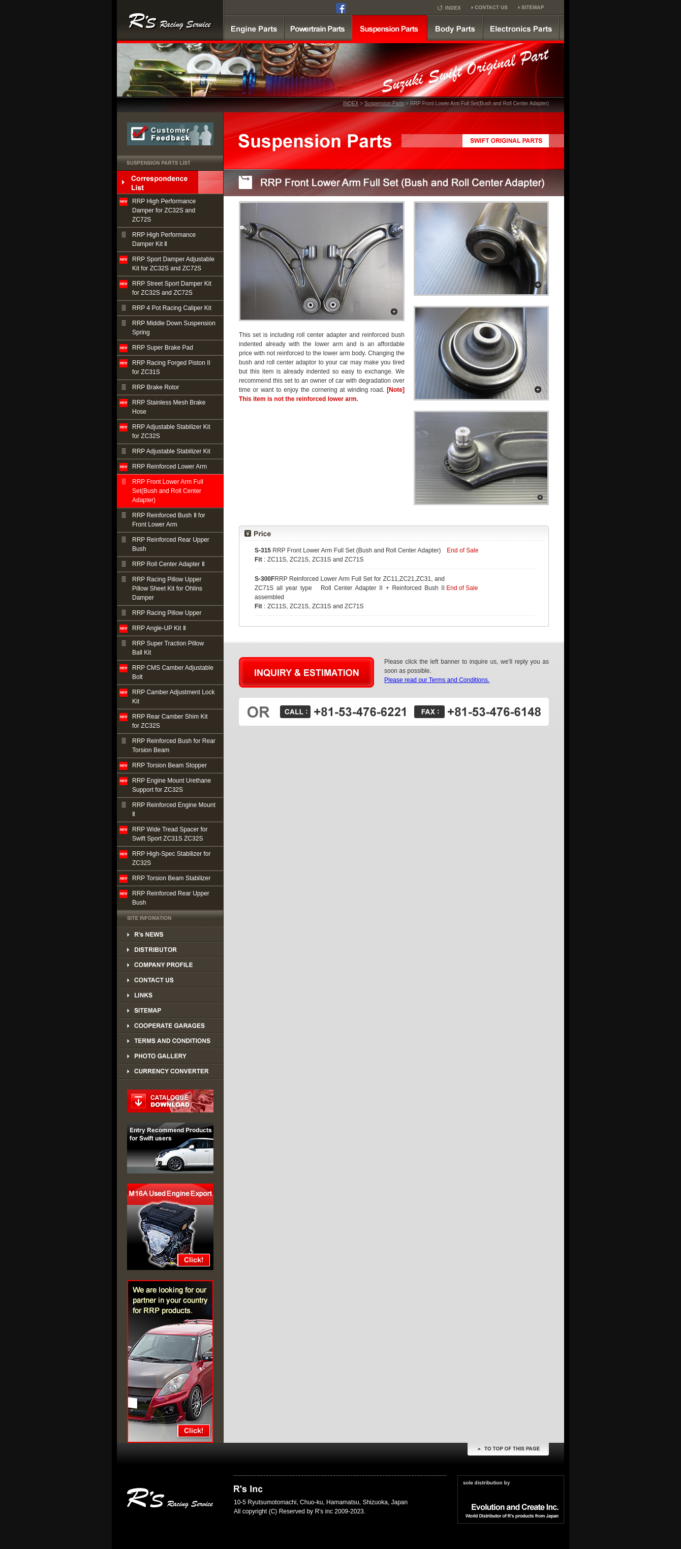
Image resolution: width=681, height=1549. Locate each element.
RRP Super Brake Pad (162, 347)
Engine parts (254, 28)
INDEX (351, 103)
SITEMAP (170, 1010)
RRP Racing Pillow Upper (167, 612)
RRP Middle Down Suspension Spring (173, 328)
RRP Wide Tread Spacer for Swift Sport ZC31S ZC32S (170, 834)
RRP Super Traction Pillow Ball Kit (168, 648)
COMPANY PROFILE (170, 964)
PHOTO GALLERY (170, 1056)
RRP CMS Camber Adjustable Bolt (172, 672)
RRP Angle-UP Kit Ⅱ (159, 628)
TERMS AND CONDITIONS (170, 1040)
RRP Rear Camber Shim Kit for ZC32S (170, 721)
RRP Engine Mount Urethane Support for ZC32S (171, 785)
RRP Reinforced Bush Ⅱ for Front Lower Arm (168, 520)
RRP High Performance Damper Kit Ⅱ (164, 239)
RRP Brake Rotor (155, 387)
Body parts (455, 28)
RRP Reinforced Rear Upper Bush (170, 544)
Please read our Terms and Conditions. (436, 680)
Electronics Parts (521, 28)
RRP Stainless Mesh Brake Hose (169, 407)
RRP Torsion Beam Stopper (169, 765)
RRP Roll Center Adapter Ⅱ (168, 564)
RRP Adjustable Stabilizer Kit (171, 451)
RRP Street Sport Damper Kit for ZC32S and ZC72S (171, 288)
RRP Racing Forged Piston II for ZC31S (171, 367)
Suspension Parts (384, 103)
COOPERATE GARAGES (170, 1025)
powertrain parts (318, 28)
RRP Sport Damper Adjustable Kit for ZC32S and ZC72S (173, 264)
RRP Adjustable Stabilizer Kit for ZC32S (171, 431)
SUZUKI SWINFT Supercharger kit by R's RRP (170, 20)
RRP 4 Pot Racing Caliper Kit (171, 308)
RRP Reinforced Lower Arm (169, 466)
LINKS (170, 995)
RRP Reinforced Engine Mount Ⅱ (173, 809)
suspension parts (389, 28)
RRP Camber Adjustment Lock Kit (173, 697)
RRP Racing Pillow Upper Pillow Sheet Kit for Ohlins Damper (167, 588)
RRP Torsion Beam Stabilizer (171, 878)
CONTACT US (170, 979)
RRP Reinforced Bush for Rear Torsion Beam (173, 745)
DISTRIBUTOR (170, 934)
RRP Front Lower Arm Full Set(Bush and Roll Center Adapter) (167, 491)
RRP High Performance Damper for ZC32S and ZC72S (164, 210)
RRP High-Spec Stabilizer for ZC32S (171, 858)
